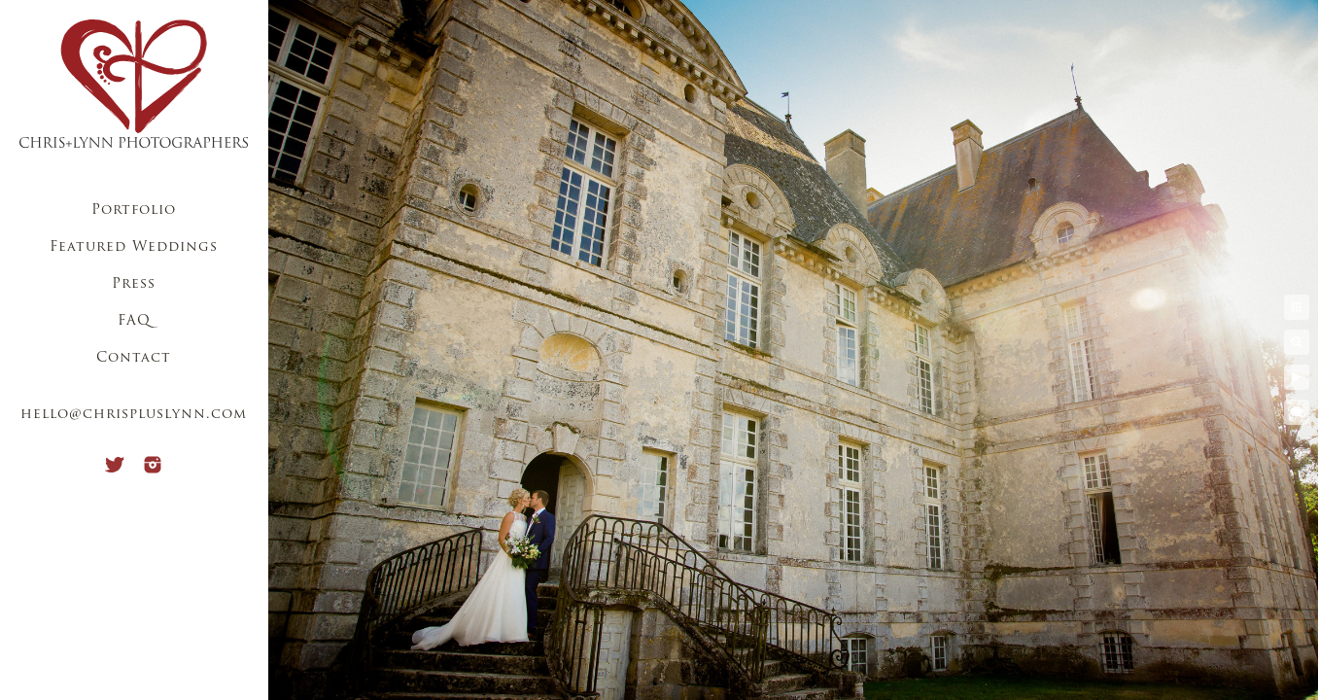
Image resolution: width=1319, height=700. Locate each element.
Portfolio (133, 210)
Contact (133, 358)
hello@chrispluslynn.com (133, 414)
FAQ (134, 321)
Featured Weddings (134, 247)
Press (134, 284)
